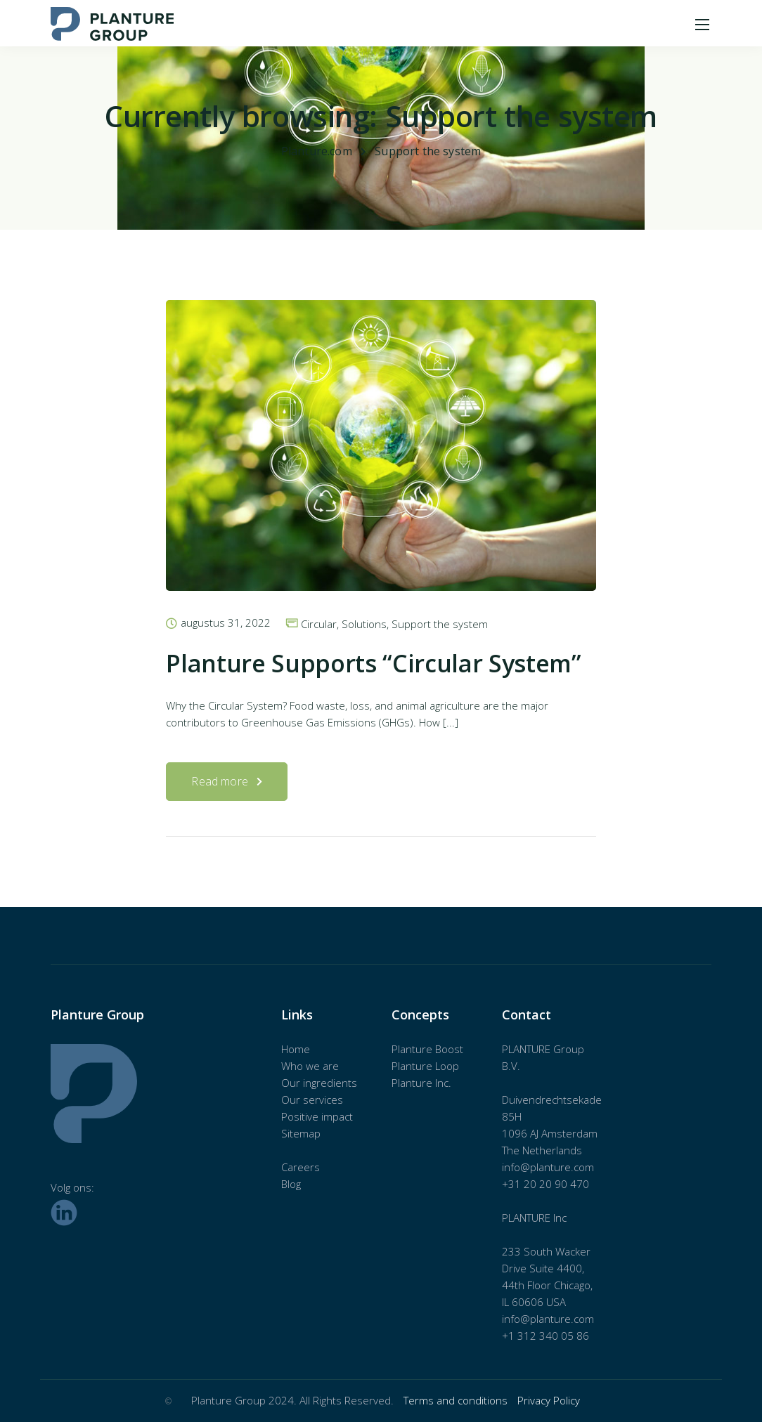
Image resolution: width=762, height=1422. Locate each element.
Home (295, 1049)
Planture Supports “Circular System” (373, 663)
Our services (312, 1099)
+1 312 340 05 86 (545, 1336)
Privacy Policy (548, 1400)
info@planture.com (548, 1167)
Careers (300, 1167)
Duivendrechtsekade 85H (552, 1107)
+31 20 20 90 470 (545, 1184)
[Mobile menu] (702, 24)
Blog (291, 1184)
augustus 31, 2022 (226, 623)
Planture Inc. (421, 1083)
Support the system (440, 624)
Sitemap (301, 1133)
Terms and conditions (456, 1400)
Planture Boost (427, 1049)
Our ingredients (319, 1083)
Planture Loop (425, 1066)
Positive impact (317, 1116)
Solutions (364, 624)
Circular (319, 624)
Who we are (310, 1066)
